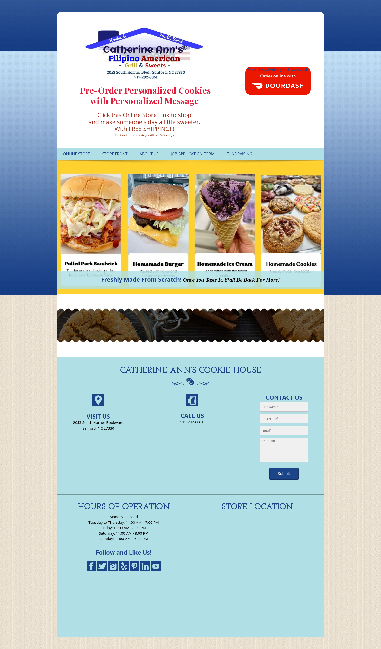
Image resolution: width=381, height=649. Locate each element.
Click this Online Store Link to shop (144, 115)
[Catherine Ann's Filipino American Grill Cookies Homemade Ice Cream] (144, 53)
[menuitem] (76, 154)
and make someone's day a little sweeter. (144, 122)
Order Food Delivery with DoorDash (278, 69)
